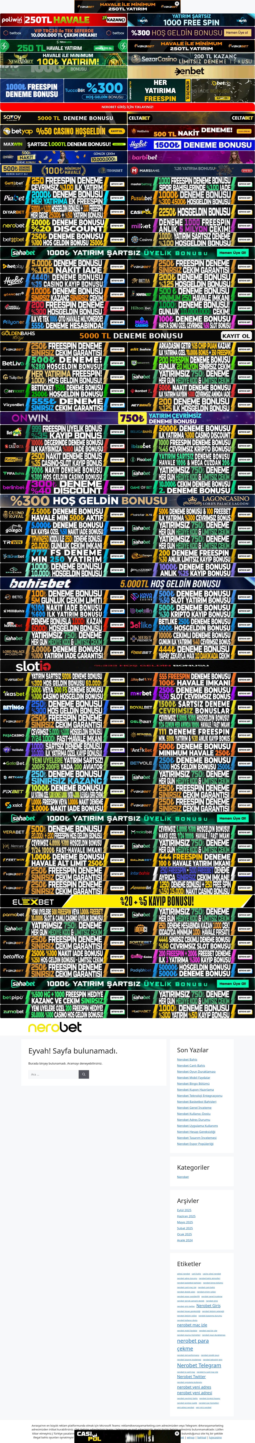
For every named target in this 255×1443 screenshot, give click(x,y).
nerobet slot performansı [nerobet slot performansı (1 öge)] (188, 1355)
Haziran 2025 (186, 1216)
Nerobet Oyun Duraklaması (196, 1071)
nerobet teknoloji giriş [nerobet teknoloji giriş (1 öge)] (212, 1359)
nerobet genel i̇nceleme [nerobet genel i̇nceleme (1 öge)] (211, 1296)
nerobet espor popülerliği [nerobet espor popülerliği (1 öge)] (188, 1296)
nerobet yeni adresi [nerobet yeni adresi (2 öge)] (194, 1392)
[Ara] (84, 1074)
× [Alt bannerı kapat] (177, 1433)
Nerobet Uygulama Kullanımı (197, 1126)
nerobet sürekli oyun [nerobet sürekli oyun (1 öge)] (210, 1355)
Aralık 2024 (185, 1240)
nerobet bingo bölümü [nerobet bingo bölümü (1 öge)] (213, 1283)
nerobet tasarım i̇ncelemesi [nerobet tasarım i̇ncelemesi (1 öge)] (189, 1359)
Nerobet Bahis (187, 1059)
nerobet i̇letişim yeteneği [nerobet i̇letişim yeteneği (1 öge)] (213, 1311)
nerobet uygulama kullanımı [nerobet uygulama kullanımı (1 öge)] (189, 1382)
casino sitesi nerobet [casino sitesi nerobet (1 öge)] (212, 1274)
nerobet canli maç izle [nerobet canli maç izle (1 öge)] (186, 1287)
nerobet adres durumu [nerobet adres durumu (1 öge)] (187, 1278)
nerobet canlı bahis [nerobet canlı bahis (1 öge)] (206, 1287)
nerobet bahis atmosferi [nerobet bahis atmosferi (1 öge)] (209, 1278)
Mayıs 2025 (185, 1222)
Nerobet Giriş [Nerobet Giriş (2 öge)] (208, 1305)
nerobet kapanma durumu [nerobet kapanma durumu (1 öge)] (210, 1315)
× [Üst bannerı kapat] (177, 3)
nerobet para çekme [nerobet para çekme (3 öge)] (193, 1344)
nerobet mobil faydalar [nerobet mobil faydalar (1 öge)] (187, 1330)
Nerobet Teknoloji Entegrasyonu (199, 1096)
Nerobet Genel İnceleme (194, 1108)
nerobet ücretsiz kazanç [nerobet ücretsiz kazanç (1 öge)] (209, 1398)
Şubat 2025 (185, 1228)
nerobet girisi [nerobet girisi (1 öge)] (212, 1301)
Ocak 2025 (184, 1234)
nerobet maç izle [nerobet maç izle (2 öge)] (192, 1324)
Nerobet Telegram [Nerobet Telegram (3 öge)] (199, 1365)
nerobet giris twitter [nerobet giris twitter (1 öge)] (186, 1306)
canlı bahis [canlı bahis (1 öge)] (196, 1274)
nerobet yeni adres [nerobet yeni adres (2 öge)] (194, 1387)
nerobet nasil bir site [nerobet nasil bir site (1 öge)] (208, 1330)
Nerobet (183, 1177)
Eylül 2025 (184, 1210)
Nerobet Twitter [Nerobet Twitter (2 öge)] (191, 1376)
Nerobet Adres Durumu (193, 1120)
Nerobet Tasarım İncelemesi (197, 1138)
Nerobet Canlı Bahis (191, 1065)
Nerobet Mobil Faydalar (193, 1077)
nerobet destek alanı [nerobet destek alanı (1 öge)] (186, 1292)
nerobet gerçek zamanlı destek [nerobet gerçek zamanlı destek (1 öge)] (190, 1301)
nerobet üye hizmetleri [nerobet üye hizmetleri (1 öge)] (209, 1403)
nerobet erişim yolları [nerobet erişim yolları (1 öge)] (206, 1292)
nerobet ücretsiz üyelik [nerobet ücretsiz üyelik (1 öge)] (187, 1403)
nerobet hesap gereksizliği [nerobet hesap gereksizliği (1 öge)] (188, 1311)
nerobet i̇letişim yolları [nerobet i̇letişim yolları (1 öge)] (187, 1315)
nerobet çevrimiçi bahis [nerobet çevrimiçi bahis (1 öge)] (187, 1398)
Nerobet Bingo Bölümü (193, 1083)
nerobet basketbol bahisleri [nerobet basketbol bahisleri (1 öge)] (189, 1283)
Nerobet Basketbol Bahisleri (196, 1102)
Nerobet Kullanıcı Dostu (194, 1114)
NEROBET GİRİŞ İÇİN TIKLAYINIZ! (127, 107)
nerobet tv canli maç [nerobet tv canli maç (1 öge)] (186, 1372)
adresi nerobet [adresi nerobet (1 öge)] (183, 1274)
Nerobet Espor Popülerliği (195, 1144)
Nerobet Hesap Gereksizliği (196, 1132)
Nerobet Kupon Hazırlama (195, 1090)
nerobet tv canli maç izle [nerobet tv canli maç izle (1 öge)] (207, 1372)
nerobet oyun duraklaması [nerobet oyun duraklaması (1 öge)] (213, 1335)
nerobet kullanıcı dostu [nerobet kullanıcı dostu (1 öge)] (187, 1320)
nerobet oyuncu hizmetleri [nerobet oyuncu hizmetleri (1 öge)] (188, 1335)
